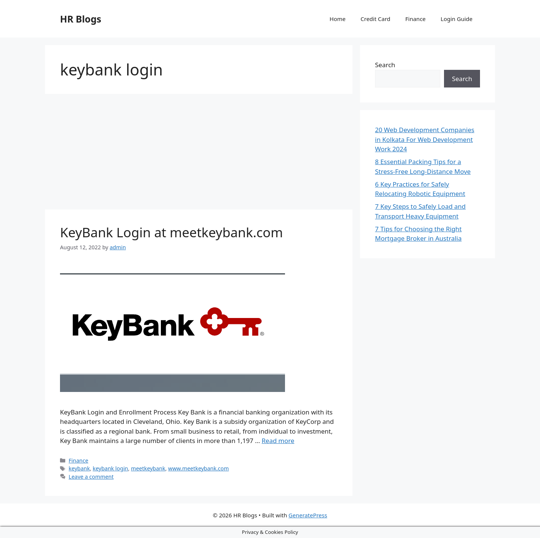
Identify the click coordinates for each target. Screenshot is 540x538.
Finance (415, 19)
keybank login (110, 468)
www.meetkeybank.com (198, 468)
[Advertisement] (198, 153)
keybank (79, 468)
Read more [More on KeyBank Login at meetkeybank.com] (278, 440)
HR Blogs (80, 18)
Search (385, 64)
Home (338, 19)
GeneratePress (307, 515)
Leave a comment (91, 476)
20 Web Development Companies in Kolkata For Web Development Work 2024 (424, 139)
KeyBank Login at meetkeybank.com (171, 232)
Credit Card (375, 19)
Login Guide (456, 19)
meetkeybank (148, 468)
